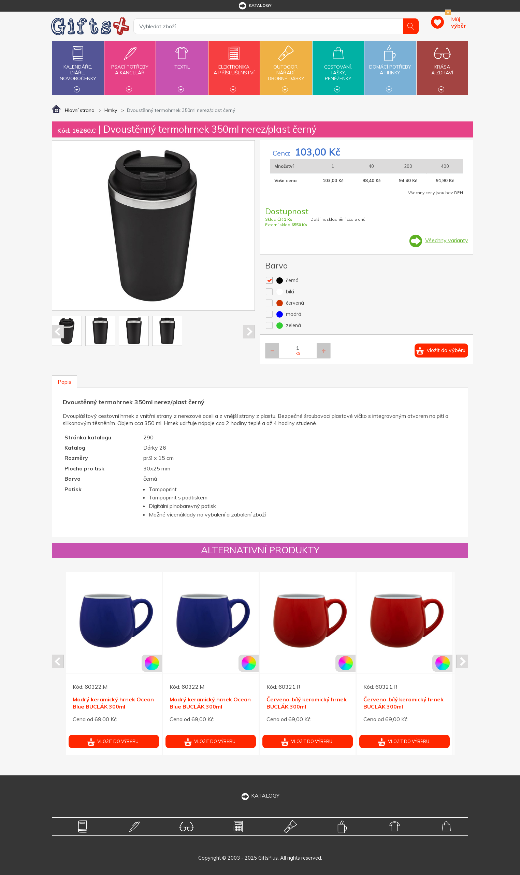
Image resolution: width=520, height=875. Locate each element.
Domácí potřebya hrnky (390, 65)
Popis (64, 381)
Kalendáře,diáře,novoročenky (78, 67)
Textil (182, 63)
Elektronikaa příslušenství (234, 65)
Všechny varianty (446, 240)
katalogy (255, 6)
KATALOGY (260, 795)
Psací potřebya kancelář (130, 65)
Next (249, 331)
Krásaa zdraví (442, 65)
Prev (58, 331)
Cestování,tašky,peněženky (338, 67)
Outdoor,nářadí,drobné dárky (286, 67)
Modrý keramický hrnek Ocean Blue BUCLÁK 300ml (113, 703)
